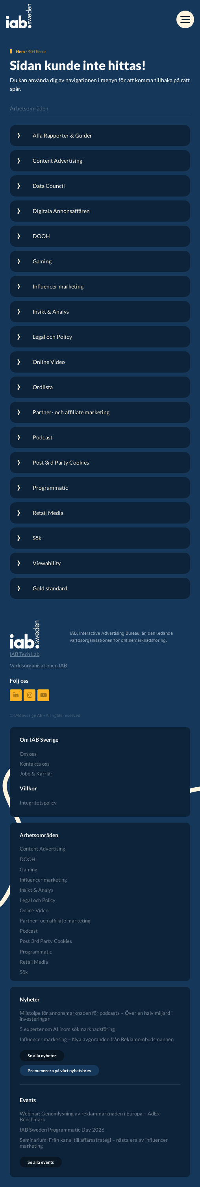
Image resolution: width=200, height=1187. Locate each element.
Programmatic (36, 952)
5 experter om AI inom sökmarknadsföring (67, 1029)
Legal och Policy (38, 900)
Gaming (28, 870)
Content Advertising (42, 849)
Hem (20, 51)
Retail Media (34, 962)
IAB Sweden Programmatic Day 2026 (62, 1130)
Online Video (34, 910)
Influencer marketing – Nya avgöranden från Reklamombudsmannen (97, 1039)
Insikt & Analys (37, 890)
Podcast (29, 931)
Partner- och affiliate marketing (55, 921)
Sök (24, 972)
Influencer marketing (43, 880)
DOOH (27, 859)
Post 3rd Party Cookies (46, 941)
